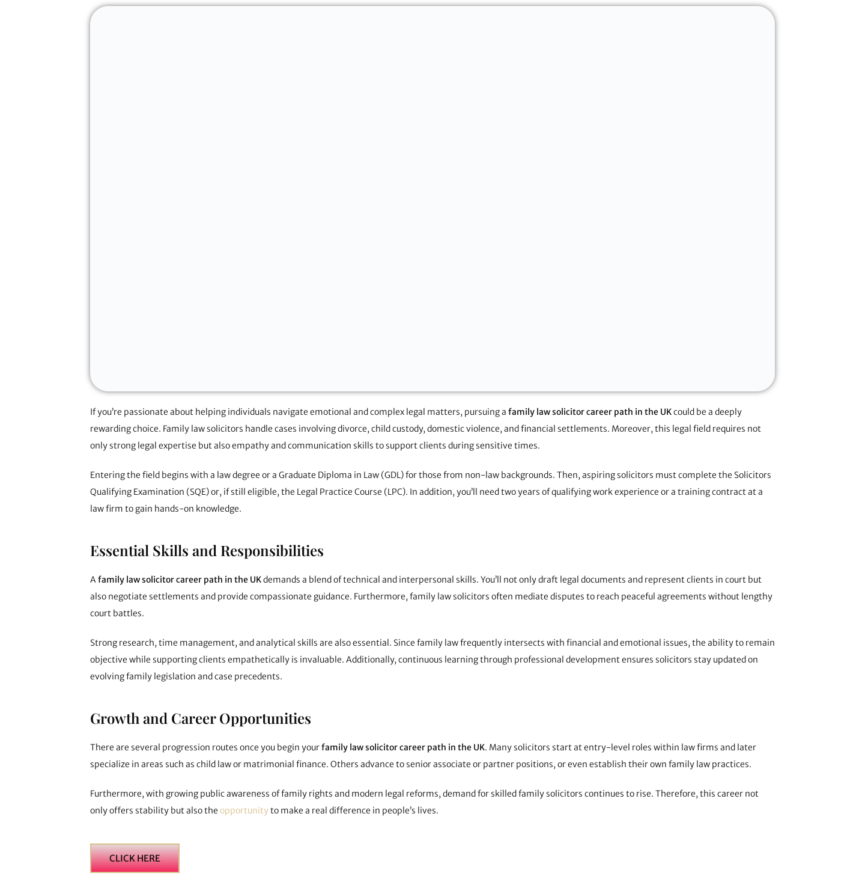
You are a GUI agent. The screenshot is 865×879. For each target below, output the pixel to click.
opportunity (245, 810)
